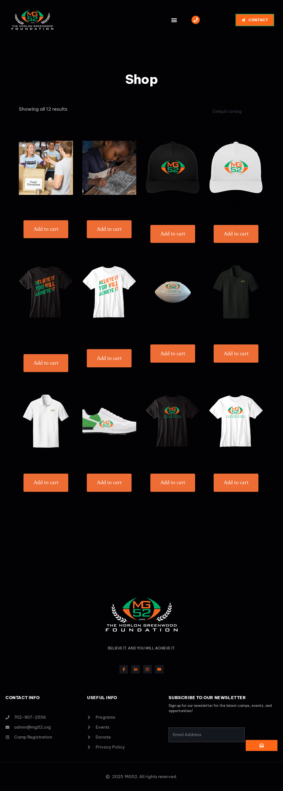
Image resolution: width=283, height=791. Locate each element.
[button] (174, 20)
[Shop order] (236, 112)
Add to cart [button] (45, 229)
